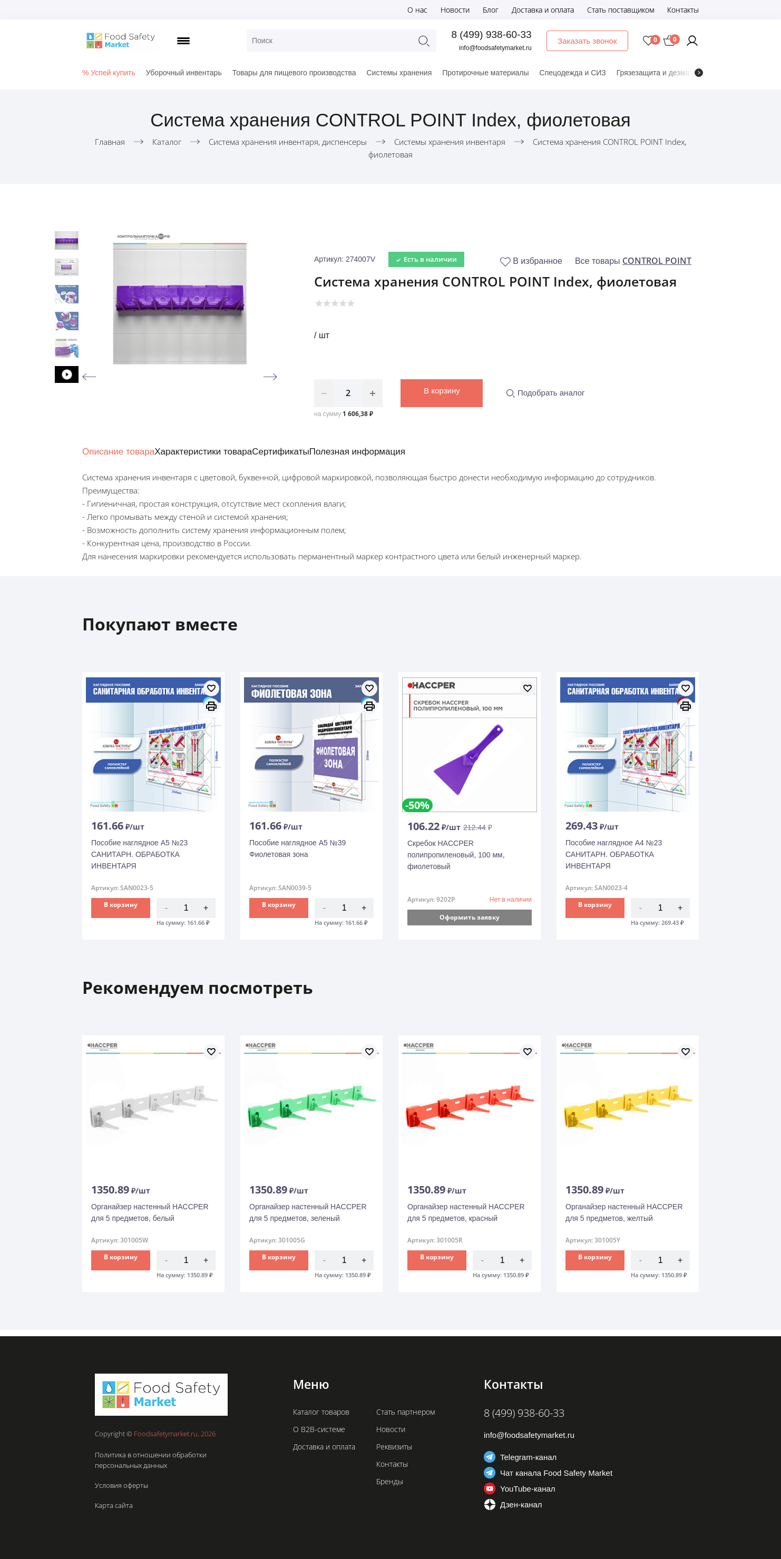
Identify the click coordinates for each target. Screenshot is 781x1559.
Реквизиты (394, 1447)
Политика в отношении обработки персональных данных (151, 1460)
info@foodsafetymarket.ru (497, 48)
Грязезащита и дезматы (657, 72)
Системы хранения (399, 72)
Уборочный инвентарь (184, 72)
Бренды (389, 1481)
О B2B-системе (319, 1429)
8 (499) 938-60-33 (493, 34)
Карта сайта (114, 1505)
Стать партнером (405, 1412)
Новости (455, 10)
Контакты (683, 10)
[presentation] (699, 72)
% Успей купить (108, 72)
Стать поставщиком (620, 10)
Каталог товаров (321, 1412)
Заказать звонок (588, 40)
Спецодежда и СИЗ (573, 72)
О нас (417, 10)
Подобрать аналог (545, 392)
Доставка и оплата (543, 10)
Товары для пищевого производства (294, 72)
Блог (491, 10)
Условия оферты (121, 1485)
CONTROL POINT (656, 261)
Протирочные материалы (485, 72)
